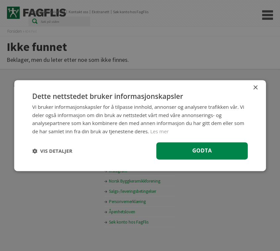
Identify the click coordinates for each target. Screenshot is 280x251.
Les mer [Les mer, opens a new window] (159, 131)
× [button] (255, 87)
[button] (52, 151)
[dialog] (140, 125)
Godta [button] (202, 150)
